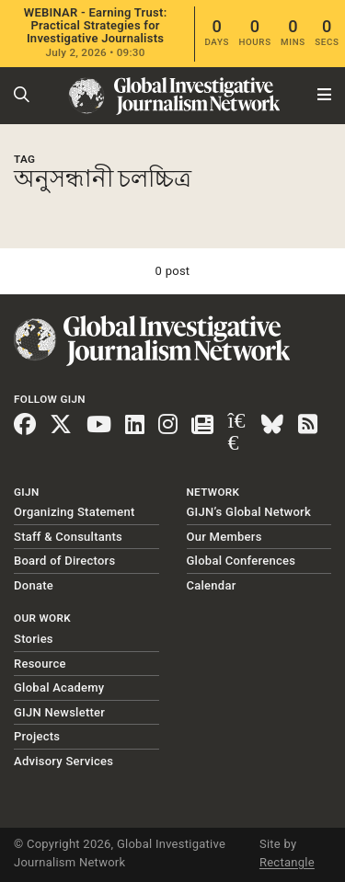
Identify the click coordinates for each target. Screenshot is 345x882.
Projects (37, 736)
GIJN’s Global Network (249, 512)
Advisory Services (63, 761)
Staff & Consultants (68, 537)
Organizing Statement (74, 512)
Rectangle (287, 862)
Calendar (211, 585)
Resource (40, 663)
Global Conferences (241, 560)
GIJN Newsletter (59, 712)
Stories (33, 639)
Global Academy (59, 687)
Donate (33, 585)
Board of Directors (64, 560)
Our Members (224, 537)
